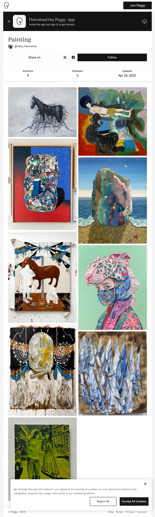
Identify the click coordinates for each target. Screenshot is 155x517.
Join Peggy (137, 5)
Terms (119, 512)
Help (111, 512)
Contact (142, 512)
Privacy (130, 512)
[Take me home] (6, 5)
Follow (112, 57)
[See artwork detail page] (42, 112)
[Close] (145, 483)
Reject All (103, 501)
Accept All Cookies (134, 501)
